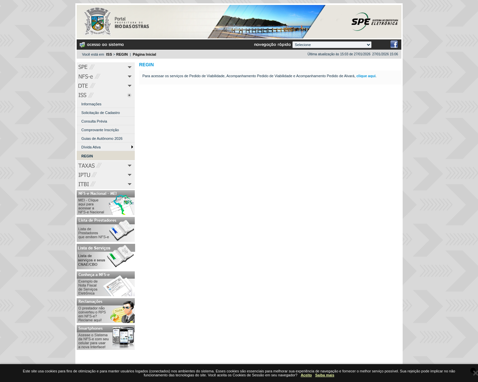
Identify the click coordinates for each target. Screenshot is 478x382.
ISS (109, 54)
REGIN (122, 54)
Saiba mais (324, 375)
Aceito (306, 375)
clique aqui (366, 76)
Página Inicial (144, 54)
